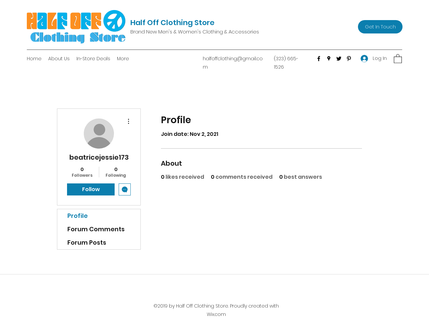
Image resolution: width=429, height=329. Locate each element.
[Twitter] (338, 58)
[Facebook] (318, 58)
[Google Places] (328, 58)
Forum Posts (86, 242)
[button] (398, 58)
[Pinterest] (349, 58)
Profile (77, 216)
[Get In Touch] (380, 26)
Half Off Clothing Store (172, 22)
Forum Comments (96, 229)
